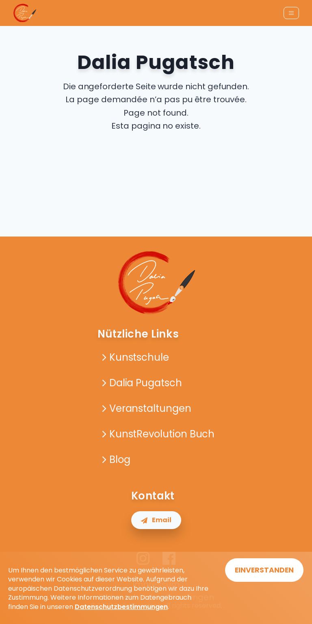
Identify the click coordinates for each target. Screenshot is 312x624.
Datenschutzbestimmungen (121, 606)
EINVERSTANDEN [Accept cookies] (264, 570)
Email (156, 520)
